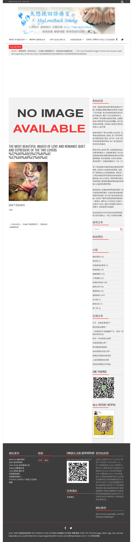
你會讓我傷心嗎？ (100, 342)
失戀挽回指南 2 (15, 476)
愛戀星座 (96, 291)
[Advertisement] (66, 77)
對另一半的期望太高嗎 (102, 338)
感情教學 (22, 51)
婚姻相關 (96, 274)
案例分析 (96, 304)
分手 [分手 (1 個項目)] (40, 460)
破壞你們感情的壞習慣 (102, 355)
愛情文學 (96, 286)
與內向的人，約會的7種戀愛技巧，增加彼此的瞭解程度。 (51, 51)
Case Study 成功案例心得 (19, 465)
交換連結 (70, 497)
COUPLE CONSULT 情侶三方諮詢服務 (100, 39)
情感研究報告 (98, 282)
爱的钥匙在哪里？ (100, 327)
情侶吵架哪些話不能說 (102, 364)
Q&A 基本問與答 (16, 462)
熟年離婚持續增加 (100, 347)
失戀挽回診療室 (99, 265)
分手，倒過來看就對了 (102, 322)
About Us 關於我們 (17, 39)
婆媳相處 (96, 269)
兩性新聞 (96, 256)
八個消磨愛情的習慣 (101, 360)
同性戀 (95, 261)
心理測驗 (96, 278)
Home (13, 51)
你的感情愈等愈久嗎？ (102, 351)
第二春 (95, 308)
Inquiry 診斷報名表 (37, 39)
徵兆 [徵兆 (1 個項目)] (46, 460)
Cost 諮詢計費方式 (57, 39)
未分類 (95, 299)
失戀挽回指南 (75, 39)
